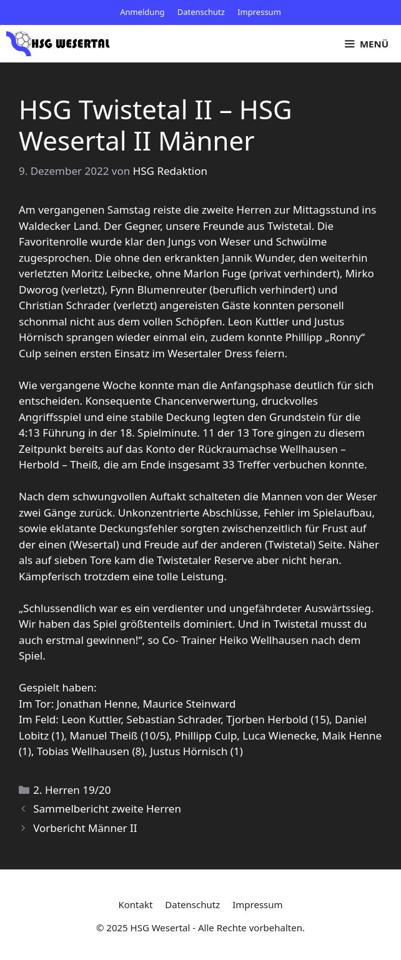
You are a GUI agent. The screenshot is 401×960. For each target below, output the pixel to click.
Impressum (259, 11)
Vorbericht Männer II (85, 828)
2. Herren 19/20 (72, 790)
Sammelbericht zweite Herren (107, 808)
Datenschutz (201, 11)
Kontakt (135, 904)
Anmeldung (142, 11)
